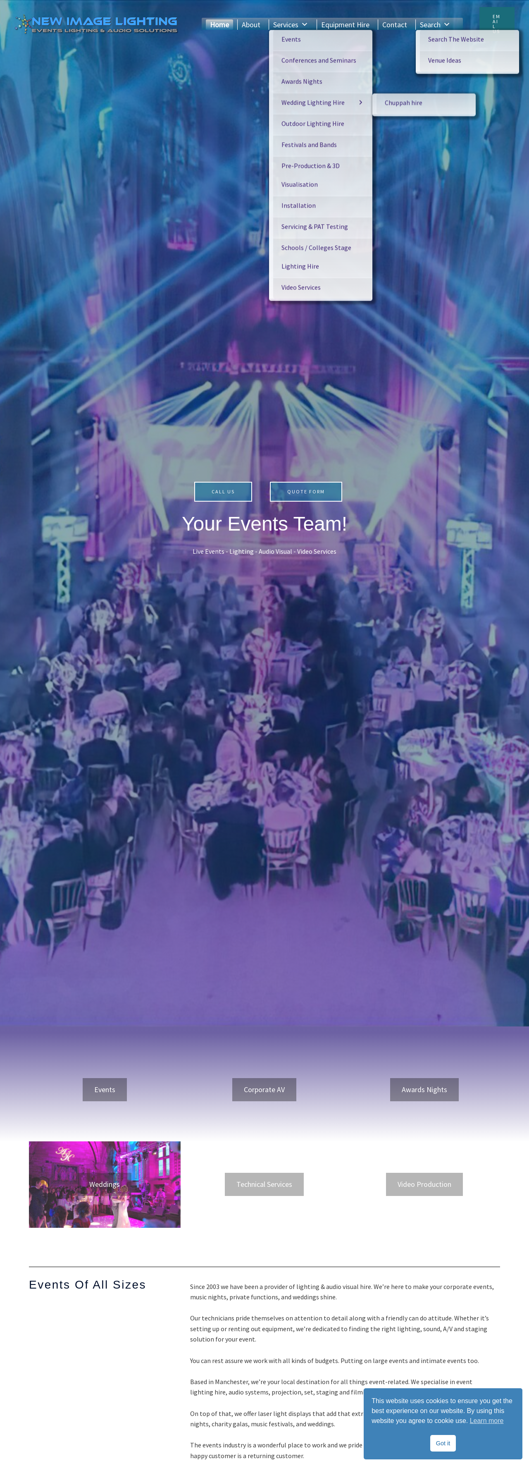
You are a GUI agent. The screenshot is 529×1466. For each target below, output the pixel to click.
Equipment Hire (345, 24)
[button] (497, 24)
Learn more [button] (487, 1420)
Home (219, 24)
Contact (394, 24)
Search (435, 24)
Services (290, 24)
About (251, 24)
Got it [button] (443, 1443)
